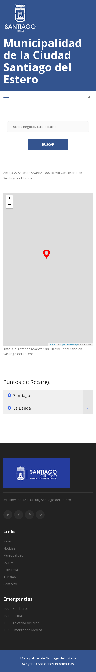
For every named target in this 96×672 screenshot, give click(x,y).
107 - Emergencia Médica (22, 630)
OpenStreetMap (69, 344)
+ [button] (9, 198)
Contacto (10, 584)
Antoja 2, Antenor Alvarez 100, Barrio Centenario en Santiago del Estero (42, 175)
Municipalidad (13, 555)
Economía (10, 569)
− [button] (9, 205)
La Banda (22, 408)
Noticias (9, 548)
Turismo (9, 577)
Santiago (21, 395)
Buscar (48, 144)
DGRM (8, 562)
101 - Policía (12, 615)
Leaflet (52, 344)
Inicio (7, 541)
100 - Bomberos (16, 608)
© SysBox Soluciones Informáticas (48, 663)
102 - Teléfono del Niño (21, 623)
